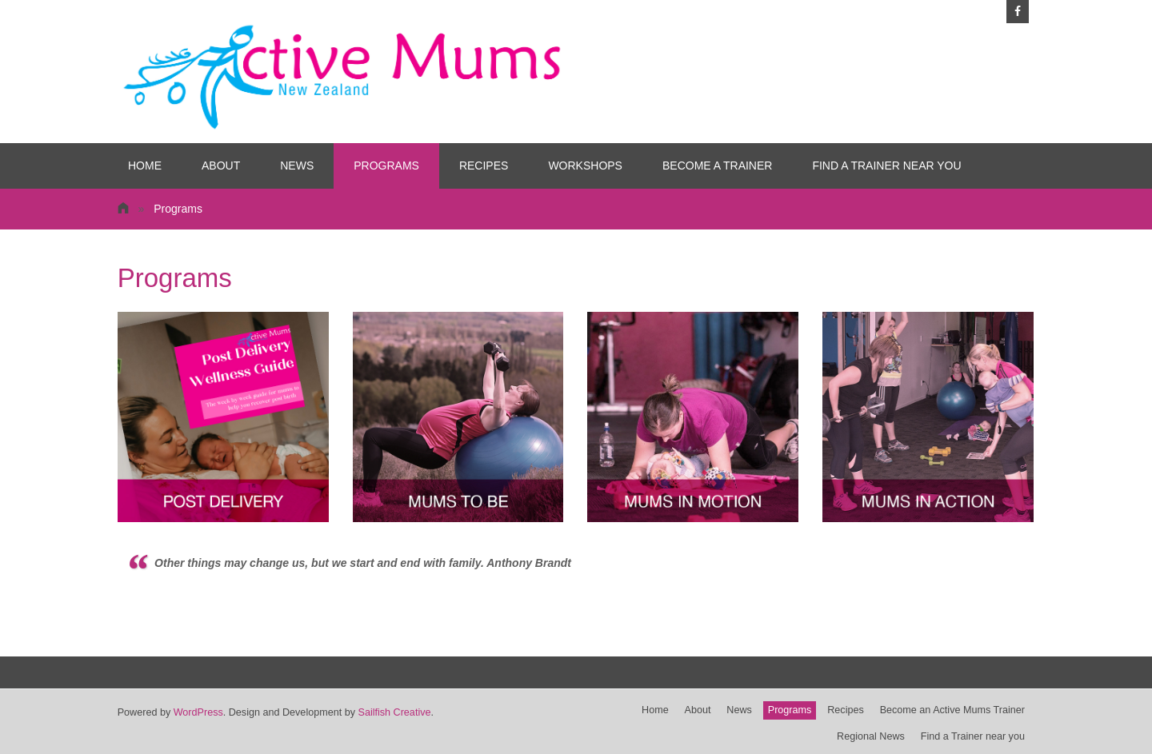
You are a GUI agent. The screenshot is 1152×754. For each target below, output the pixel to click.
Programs (386, 165)
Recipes (483, 165)
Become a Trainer (717, 165)
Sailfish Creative (394, 712)
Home (145, 165)
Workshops (585, 165)
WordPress (198, 712)
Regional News (871, 736)
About (221, 165)
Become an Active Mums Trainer (952, 710)
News (297, 165)
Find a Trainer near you (886, 165)
